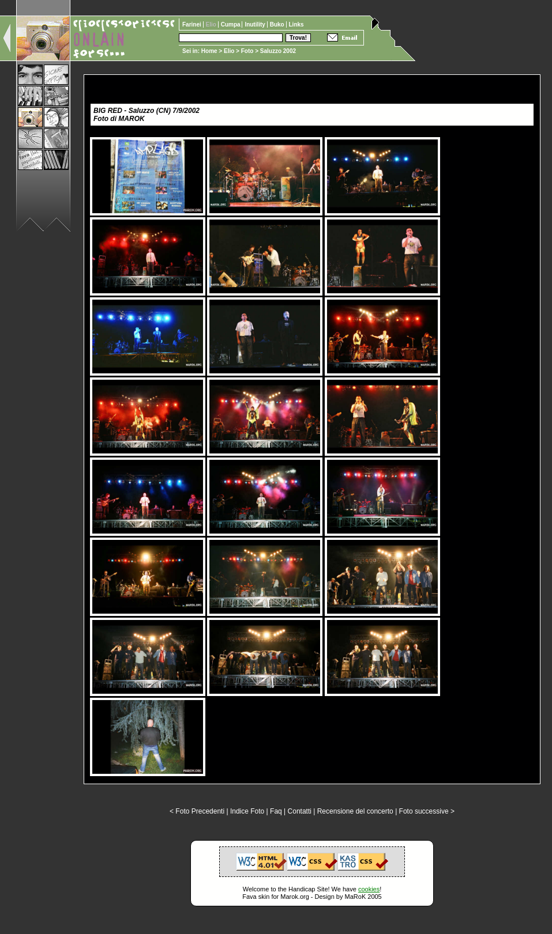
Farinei (192, 24)
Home (209, 51)
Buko (278, 24)
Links (296, 24)
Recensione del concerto (355, 811)
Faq (276, 811)
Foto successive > (427, 811)
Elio (229, 51)
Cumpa (231, 24)
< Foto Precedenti (197, 811)
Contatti (299, 811)
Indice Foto (247, 811)
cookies (369, 889)
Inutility (255, 24)
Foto (247, 51)
